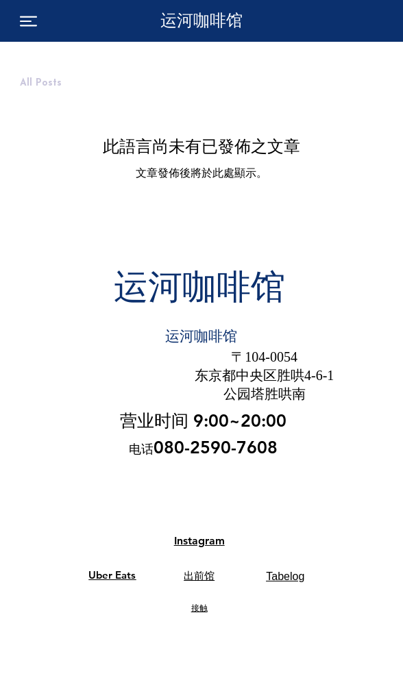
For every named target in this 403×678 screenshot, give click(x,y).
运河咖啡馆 (201, 20)
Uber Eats (112, 574)
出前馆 (199, 575)
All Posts (41, 83)
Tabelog (285, 576)
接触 (199, 608)
